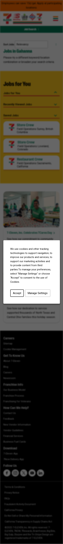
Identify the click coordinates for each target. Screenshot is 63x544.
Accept (17, 294)
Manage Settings (37, 294)
